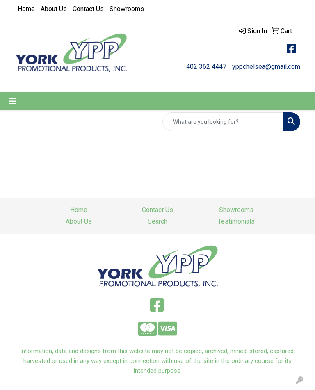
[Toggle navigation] (12, 101)
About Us (54, 9)
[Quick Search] (222, 121)
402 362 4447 (206, 67)
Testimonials (236, 221)
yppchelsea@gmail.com (266, 67)
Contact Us (88, 9)
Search (157, 221)
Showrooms (127, 9)
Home (26, 9)
